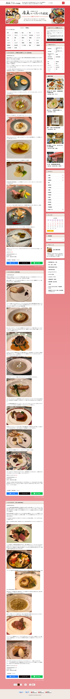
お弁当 (37, 42)
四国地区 (49, 204)
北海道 (49, 197)
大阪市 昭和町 (58, 56)
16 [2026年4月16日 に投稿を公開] (55, 225)
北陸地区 (49, 199)
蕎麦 (15, 37)
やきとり (16, 35)
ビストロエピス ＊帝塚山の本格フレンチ (19, 52)
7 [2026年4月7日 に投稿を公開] (50, 223)
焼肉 (30, 32)
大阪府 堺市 (49, 48)
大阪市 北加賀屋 (50, 58)
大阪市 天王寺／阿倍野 (59, 49)
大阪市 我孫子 (50, 56)
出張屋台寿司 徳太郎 (52, 279)
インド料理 (24, 45)
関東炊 (30, 42)
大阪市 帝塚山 (13, 259)
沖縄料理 (38, 45)
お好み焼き (31, 35)
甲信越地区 (50, 207)
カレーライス (24, 35)
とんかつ (8, 42)
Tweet (24, 263)
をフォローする (55, 39)
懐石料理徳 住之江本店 (52, 281)
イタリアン (9, 35)
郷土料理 (16, 45)
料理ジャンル (50, 209)
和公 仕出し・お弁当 (52, 264)
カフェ (8, 40)
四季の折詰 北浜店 (51, 269)
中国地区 (49, 194)
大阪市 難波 (49, 51)
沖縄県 (49, 189)
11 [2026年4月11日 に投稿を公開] (59, 223)
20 (25, 684)
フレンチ (38, 35)
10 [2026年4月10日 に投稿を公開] (57, 223)
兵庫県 (57, 54)
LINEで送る (37, 263)
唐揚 (30, 45)
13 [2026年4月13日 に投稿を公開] (48, 225)
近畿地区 (49, 180)
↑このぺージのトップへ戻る (39, 266)
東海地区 (49, 192)
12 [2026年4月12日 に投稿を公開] (62, 223)
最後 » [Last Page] (33, 684)
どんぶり (16, 42)
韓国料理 (8, 45)
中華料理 (16, 32)
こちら (12, 252)
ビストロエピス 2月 (15, 502)
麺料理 (23, 37)
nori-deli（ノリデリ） (52, 276)
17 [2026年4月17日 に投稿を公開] (57, 225)
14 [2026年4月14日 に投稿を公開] (50, 225)
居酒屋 (30, 37)
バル (22, 40)
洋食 (8, 37)
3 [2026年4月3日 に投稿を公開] (57, 221)
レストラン (38, 37)
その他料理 (9, 47)
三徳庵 (49, 284)
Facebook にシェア (12, 263)
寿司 (8, 32)
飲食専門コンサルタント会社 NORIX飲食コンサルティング (55, 291)
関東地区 (49, 185)
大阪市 (49, 175)
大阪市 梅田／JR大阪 (59, 51)
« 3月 (50, 230)
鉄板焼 (23, 42)
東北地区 (49, 202)
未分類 (15, 47)
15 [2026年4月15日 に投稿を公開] (52, 225)
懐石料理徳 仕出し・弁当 (52, 262)
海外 (49, 182)
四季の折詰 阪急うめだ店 (52, 267)
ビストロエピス (13, 272)
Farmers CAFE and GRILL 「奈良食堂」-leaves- (55, 287)
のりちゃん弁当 (51, 274)
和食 (22, 32)
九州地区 (49, 187)
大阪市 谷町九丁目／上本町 (50, 54)
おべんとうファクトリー (52, 271)
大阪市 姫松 (8, 259)
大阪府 (49, 177)
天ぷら (37, 40)
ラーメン (37, 32)
